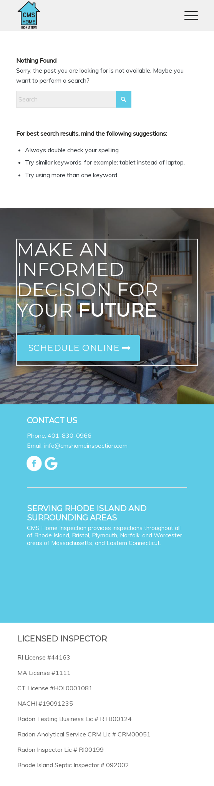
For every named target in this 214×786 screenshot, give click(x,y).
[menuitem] (187, 15)
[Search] (73, 99)
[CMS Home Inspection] (89, 15)
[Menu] (187, 15)
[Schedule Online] (78, 348)
